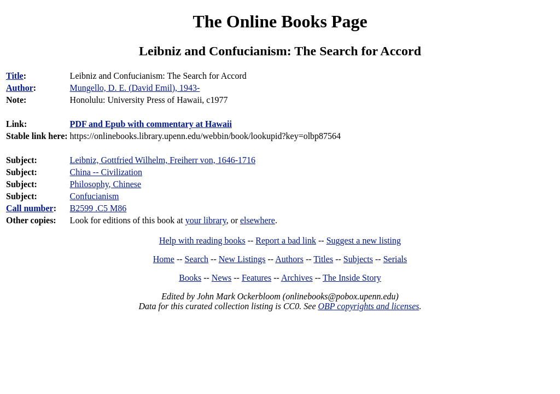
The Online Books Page (279, 21)
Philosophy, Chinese (106, 184)
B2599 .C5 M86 (98, 208)
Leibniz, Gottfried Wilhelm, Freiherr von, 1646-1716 (162, 160)
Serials (395, 259)
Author (19, 87)
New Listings (242, 259)
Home (163, 259)
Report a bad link (285, 240)
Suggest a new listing (363, 240)
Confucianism (94, 196)
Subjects (358, 259)
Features (256, 277)
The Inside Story (352, 277)
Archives (297, 277)
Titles (323, 259)
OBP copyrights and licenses (368, 306)
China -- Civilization (106, 172)
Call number (30, 208)
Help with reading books (202, 240)
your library (205, 220)
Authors (289, 259)
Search (197, 259)
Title (15, 75)
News (221, 277)
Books (190, 277)
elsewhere (257, 220)
